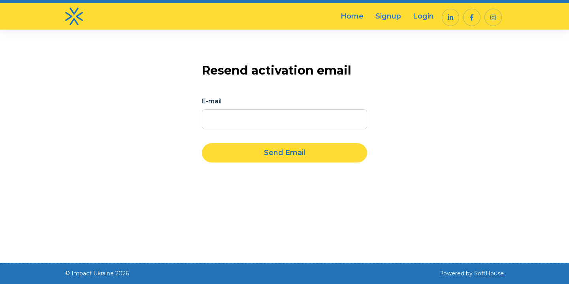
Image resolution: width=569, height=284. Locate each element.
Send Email (284, 152)
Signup (388, 16)
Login (423, 16)
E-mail (212, 101)
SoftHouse (489, 273)
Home (352, 16)
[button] (450, 17)
